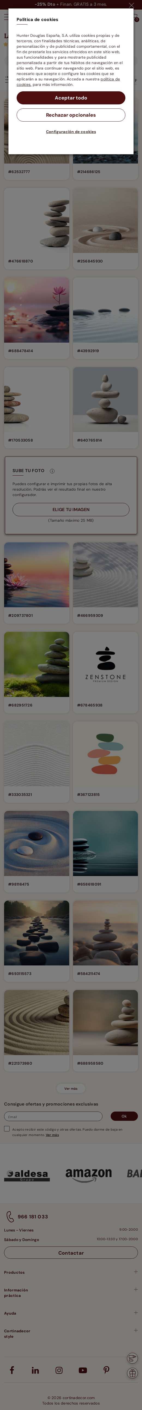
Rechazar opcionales (71, 115)
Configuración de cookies (71, 131)
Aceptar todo (71, 98)
